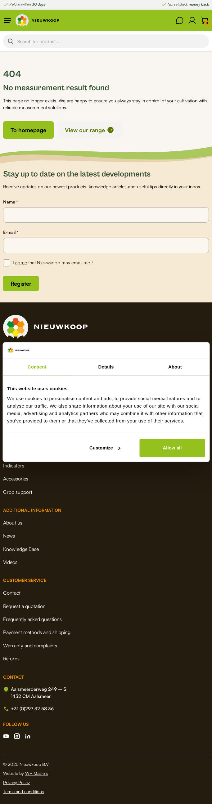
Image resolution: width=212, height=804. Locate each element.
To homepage (28, 130)
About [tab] (175, 366)
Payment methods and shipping (36, 632)
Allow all (172, 447)
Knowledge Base (21, 549)
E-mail (10, 232)
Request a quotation (24, 606)
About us (12, 523)
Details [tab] (106, 366)
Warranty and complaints (30, 645)
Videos (10, 562)
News (9, 536)
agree (21, 263)
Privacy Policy (16, 782)
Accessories (15, 479)
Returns (11, 658)
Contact (11, 593)
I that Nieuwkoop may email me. (53, 263)
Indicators (13, 465)
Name (10, 202)
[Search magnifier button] (10, 41)
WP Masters (36, 773)
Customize (104, 447)
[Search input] (111, 41)
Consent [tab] (37, 366)
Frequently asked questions (32, 619)
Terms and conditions (23, 791)
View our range (85, 130)
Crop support (17, 492)
